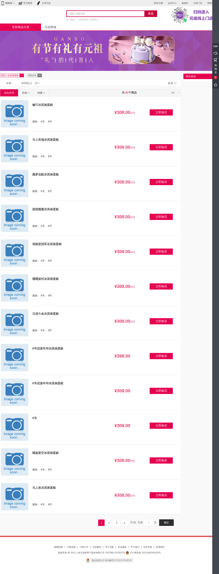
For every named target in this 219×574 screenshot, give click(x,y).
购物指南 (58, 547)
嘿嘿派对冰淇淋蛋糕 (45, 278)
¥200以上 (27, 83)
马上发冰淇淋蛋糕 (44, 487)
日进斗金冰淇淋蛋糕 (45, 313)
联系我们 (160, 547)
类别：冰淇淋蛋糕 (10, 75)
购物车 (185, 3)
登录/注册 (158, 3)
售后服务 (122, 547)
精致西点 (94, 19)
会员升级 (147, 547)
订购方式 (84, 547)
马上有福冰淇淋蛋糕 (45, 139)
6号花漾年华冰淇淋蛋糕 (47, 383)
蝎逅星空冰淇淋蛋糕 (45, 452)
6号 (34, 418)
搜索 (151, 13)
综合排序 (9, 92)
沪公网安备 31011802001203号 (143, 552)
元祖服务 (96, 547)
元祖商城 (50, 27)
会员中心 (172, 3)
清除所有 (32, 75)
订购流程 (71, 547)
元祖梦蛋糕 (83, 19)
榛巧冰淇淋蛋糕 (42, 104)
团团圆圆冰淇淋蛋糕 (45, 209)
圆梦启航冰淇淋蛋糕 (45, 174)
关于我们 (135, 547)
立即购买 (161, 112)
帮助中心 (211, 3)
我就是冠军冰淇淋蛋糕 (47, 244)
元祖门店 (197, 3)
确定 (166, 522)
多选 (170, 83)
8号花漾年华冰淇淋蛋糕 (47, 348)
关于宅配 (109, 547)
